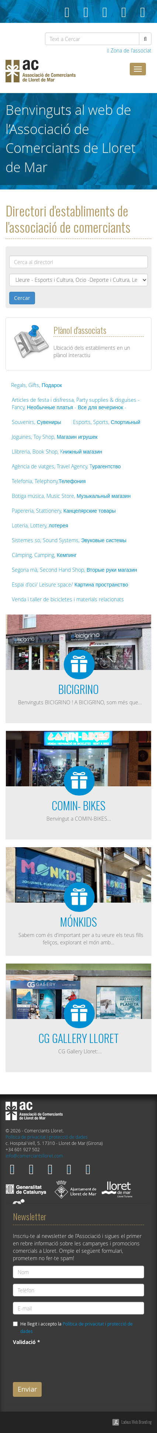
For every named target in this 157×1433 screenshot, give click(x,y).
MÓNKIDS (78, 921)
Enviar (27, 1389)
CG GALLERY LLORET (78, 1038)
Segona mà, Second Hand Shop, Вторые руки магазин (74, 569)
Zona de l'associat (129, 50)
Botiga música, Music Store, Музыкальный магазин (71, 495)
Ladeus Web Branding (136, 1422)
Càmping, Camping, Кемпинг (44, 554)
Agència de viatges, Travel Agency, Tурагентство (66, 466)
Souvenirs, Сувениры (36, 421)
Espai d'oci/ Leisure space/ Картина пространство (70, 584)
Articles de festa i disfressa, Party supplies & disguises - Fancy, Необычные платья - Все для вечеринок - (76, 403)
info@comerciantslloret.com (34, 1156)
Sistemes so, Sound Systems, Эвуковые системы (69, 540)
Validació (26, 1341)
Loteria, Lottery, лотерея (40, 525)
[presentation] (69, 1362)
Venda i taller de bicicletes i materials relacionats (68, 599)
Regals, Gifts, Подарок (36, 385)
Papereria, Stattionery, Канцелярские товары (64, 510)
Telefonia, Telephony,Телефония (49, 481)
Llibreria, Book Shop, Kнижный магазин (57, 451)
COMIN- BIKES (78, 805)
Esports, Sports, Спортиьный (106, 421)
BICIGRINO (78, 689)
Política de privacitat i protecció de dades (47, 1137)
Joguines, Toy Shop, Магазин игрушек (55, 436)
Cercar (22, 297)
